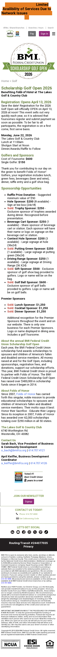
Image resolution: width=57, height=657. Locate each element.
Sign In (44, 33)
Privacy (28, 546)
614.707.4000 (6, 579)
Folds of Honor (25, 394)
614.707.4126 (39, 463)
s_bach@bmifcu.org (13, 450)
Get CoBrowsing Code (27, 518)
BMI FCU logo (13, 33)
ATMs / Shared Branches (13, 28)
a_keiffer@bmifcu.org (14, 463)
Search (51, 28)
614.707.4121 (37, 450)
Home (5, 81)
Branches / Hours (36, 28)
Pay (32, 33)
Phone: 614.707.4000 (26, 514)
